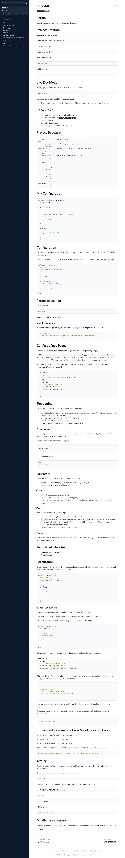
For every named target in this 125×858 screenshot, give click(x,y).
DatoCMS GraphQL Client (50, 552)
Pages (4, 13)
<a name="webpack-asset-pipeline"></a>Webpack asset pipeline (24, 37)
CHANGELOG (6, 43)
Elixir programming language (88, 855)
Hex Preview (64, 851)
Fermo (5, 8)
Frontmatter (7, 28)
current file (72, 851)
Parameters (7, 30)
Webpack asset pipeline (63, 126)
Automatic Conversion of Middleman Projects (16, 46)
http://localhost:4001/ (65, 99)
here (41, 830)
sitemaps (49, 120)
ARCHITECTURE (7, 41)
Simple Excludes (8, 26)
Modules (11, 13)
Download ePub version (95, 851)
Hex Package (56, 851)
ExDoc (66, 855)
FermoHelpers (46, 555)
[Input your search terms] (14, 2)
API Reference (6, 20)
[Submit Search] (3, 3)
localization (81, 423)
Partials (5, 33)
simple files (88, 328)
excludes (63, 416)
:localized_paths (8, 35)
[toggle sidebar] (26, 3)
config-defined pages (67, 118)
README (4, 22)
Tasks (20, 13)
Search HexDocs (82, 851)
